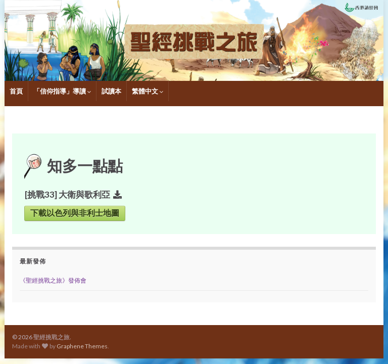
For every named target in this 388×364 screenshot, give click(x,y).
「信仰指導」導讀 (62, 91)
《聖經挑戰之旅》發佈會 (53, 280)
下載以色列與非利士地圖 (74, 213)
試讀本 (111, 91)
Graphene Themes (82, 346)
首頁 (16, 91)
